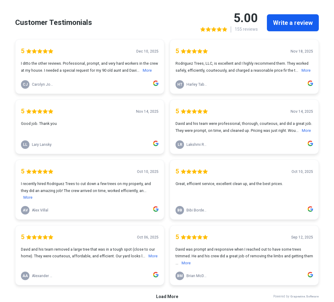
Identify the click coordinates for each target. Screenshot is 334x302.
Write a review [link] (293, 22)
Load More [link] (167, 296)
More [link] (147, 70)
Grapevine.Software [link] (304, 296)
